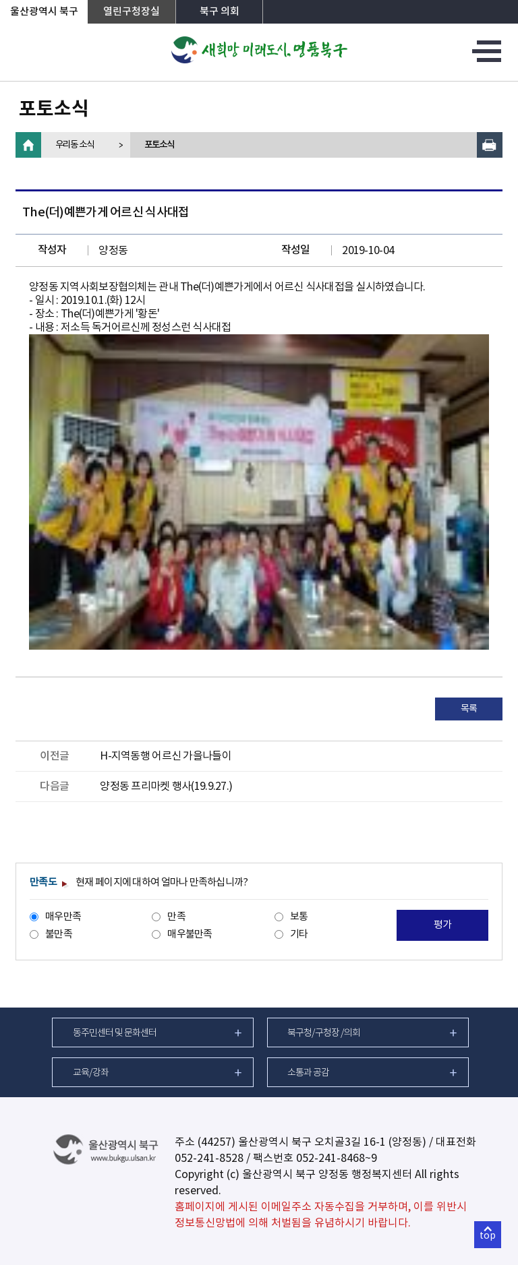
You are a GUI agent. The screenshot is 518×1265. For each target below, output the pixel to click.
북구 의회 (219, 12)
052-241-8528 (209, 1158)
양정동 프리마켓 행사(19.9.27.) (166, 786)
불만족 (58, 934)
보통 (299, 917)
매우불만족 (189, 934)
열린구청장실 (131, 12)
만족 (176, 917)
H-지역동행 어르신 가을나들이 (165, 756)
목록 (469, 709)
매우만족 (63, 917)
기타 (299, 934)
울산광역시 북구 (44, 12)
